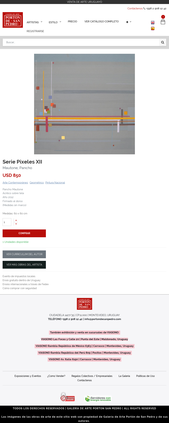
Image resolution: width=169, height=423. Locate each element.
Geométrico (37, 177)
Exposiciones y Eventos (28, 371)
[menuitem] (68, 21)
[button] (119, 21)
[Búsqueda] (162, 31)
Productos (11, 43)
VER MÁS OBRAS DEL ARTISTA (24, 259)
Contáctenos (135, 8)
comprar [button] (24, 228)
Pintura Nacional (55, 177)
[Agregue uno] (16, 215)
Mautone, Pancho (17, 163)
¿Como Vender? (56, 371)
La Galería (124, 371)
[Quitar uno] (16, 219)
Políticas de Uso (145, 371)
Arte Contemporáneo (15, 177)
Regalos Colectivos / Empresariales (92, 371)
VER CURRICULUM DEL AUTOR (24, 249)
